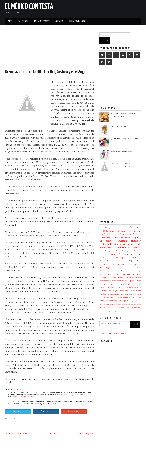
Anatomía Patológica (119, 284)
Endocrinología (122, 251)
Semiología (103, 301)
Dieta (112, 254)
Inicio (10, 21)
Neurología (120, 244)
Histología (122, 307)
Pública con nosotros (77, 21)
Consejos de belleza (129, 304)
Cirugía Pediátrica (120, 268)
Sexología (137, 287)
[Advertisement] (108, 8)
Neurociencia (135, 268)
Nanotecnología (126, 294)
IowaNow (18, 389)
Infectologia (119, 258)
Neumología (121, 241)
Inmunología (104, 268)
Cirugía (114, 231)
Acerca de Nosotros (42, 21)
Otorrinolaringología (121, 274)
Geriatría (102, 291)
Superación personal (114, 311)
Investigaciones (109, 227)
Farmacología (134, 244)
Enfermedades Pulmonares (129, 254)
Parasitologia (114, 297)
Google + (73, 411)
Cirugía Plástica (115, 304)
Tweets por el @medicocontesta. (113, 333)
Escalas (110, 307)
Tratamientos (22, 419)
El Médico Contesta (29, 7)
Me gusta (46, 411)
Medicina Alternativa (134, 307)
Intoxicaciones (122, 261)
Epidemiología (135, 264)
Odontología (104, 297)
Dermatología (105, 251)
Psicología (117, 237)
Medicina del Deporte (125, 281)
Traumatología (112, 278)
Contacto (59, 21)
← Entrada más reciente (16, 434)
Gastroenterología (107, 261)
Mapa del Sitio (23, 21)
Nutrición (136, 241)
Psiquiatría (103, 254)
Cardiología (136, 258)
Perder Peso (136, 274)
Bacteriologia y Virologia (127, 271)
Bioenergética (131, 301)
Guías (116, 307)
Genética (137, 251)
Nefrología (137, 294)
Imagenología (104, 287)
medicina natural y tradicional (129, 278)
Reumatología (128, 287)
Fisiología (103, 278)
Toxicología (122, 301)
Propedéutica (125, 297)
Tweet (18, 411)
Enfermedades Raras (107, 281)
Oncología (123, 231)
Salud (132, 231)
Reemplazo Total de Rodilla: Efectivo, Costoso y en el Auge (45, 72)
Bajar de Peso (135, 261)
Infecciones (105, 247)
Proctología (124, 291)
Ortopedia (12, 419)
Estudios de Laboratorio (109, 294)
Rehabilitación (116, 287)
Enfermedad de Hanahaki (121, 151)
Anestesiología (135, 291)
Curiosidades (106, 244)
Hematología (113, 291)
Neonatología (118, 264)
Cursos (139, 304)
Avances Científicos (121, 234)
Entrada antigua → (85, 434)
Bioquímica (137, 284)
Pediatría (137, 248)
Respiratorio (103, 311)
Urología (103, 258)
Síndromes (112, 301)
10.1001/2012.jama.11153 (22, 397)
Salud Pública (136, 297)
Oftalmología (105, 271)
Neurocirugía (105, 274)
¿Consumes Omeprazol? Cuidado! (125, 139)
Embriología (103, 307)
